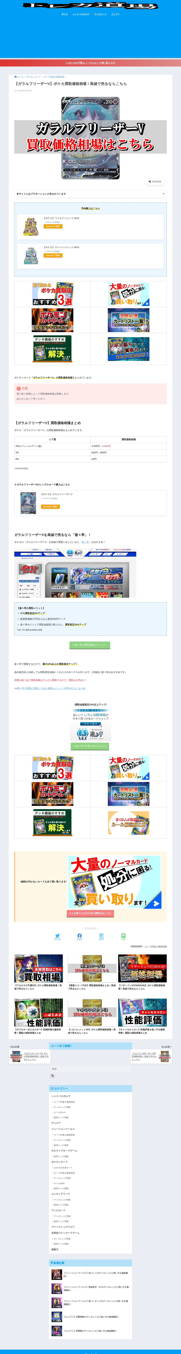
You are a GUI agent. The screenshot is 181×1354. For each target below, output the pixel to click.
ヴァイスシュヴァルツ (63, 1212)
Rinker (57, 222)
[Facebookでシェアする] (79, 937)
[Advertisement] (90, 38)
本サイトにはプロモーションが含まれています (41, 194)
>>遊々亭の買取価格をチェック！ (90, 645)
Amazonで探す (53, 226)
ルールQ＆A (59, 1097)
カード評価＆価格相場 (156, 946)
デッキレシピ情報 (62, 1092)
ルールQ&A (59, 1168)
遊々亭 (85, 542)
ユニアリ (115, 14)
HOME (90, 1340)
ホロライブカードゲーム (64, 1135)
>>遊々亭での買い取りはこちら (90, 746)
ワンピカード (100, 14)
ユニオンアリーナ (60, 1179)
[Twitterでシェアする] (57, 937)
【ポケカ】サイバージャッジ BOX (61, 247)
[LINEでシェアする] (123, 937)
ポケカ (64, 14)
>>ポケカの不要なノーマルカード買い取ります (90, 63)
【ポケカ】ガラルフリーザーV (56, 494)
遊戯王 (54, 1234)
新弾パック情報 (61, 1102)
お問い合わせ (79, 1346)
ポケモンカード (59, 1147)
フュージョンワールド (63, 1114)
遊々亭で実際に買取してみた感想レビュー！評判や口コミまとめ (51, 688)
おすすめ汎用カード (63, 1153)
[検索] (52, 1061)
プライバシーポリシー (97, 1346)
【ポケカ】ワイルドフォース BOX (61, 218)
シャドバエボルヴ (80, 14)
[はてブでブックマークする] (101, 937)
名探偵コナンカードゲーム (65, 1218)
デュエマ (56, 1108)
